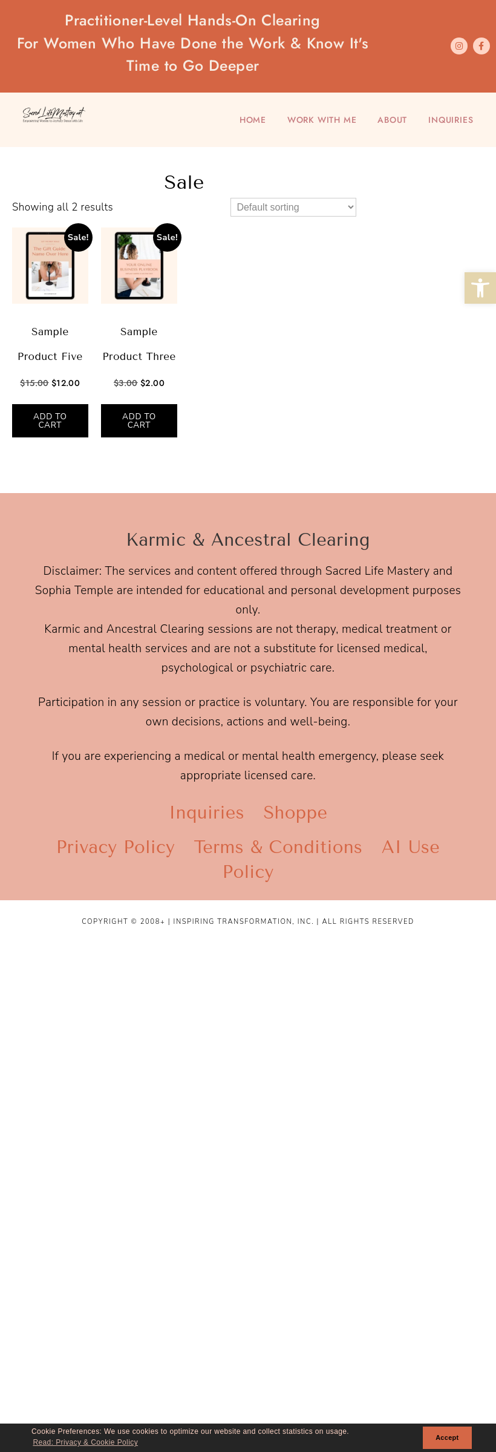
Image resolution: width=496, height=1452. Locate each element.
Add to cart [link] (50, 421)
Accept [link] (447, 1437)
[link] (480, 288)
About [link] (392, 120)
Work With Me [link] (322, 120)
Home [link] (253, 120)
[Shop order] (293, 207)
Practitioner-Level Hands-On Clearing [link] (192, 43)
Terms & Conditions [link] (278, 847)
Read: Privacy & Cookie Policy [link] (85, 1442)
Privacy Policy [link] (115, 847)
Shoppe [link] (295, 813)
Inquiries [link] (450, 120)
